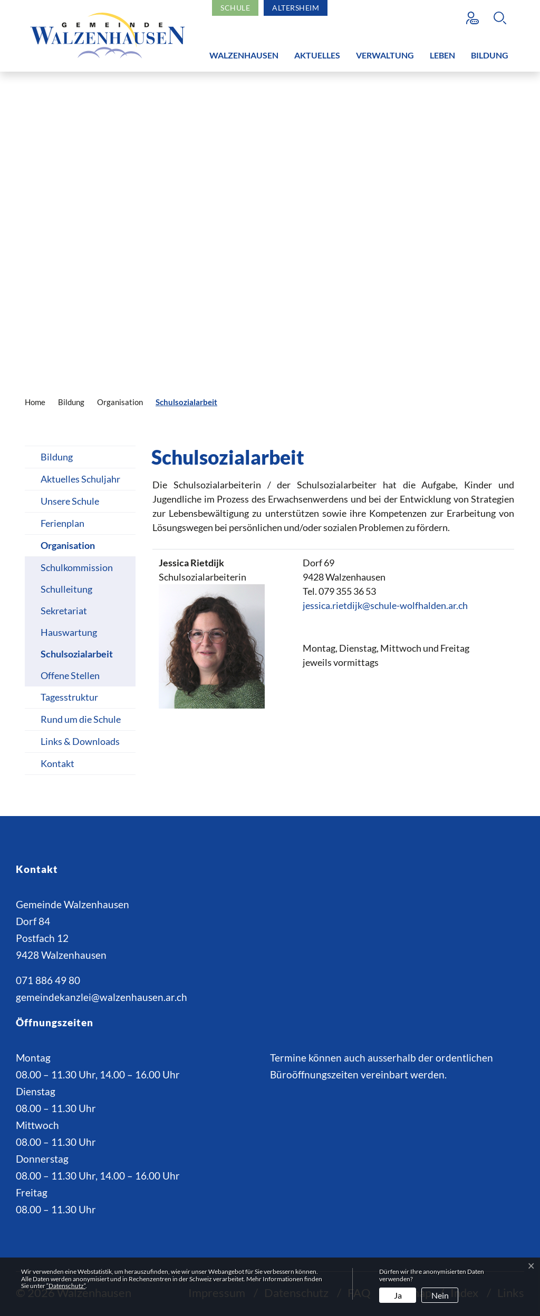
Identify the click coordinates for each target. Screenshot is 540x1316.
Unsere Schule (70, 501)
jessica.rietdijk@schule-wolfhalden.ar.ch (385, 605)
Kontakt (57, 763)
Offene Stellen (70, 675)
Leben (442, 55)
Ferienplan (62, 523)
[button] (502, 18)
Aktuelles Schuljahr (80, 479)
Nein (440, 1295)
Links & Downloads (80, 741)
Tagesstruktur (69, 697)
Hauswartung (69, 632)
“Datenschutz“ (65, 1286)
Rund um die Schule (81, 719)
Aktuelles (317, 55)
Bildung (489, 55)
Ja (398, 1295)
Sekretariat (64, 610)
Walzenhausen (243, 55)
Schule (235, 7)
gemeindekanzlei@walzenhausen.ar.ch (101, 997)
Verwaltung (385, 55)
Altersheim (295, 7)
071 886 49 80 (48, 980)
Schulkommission (77, 567)
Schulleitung (66, 589)
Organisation (68, 545)
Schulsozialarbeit (77, 656)
